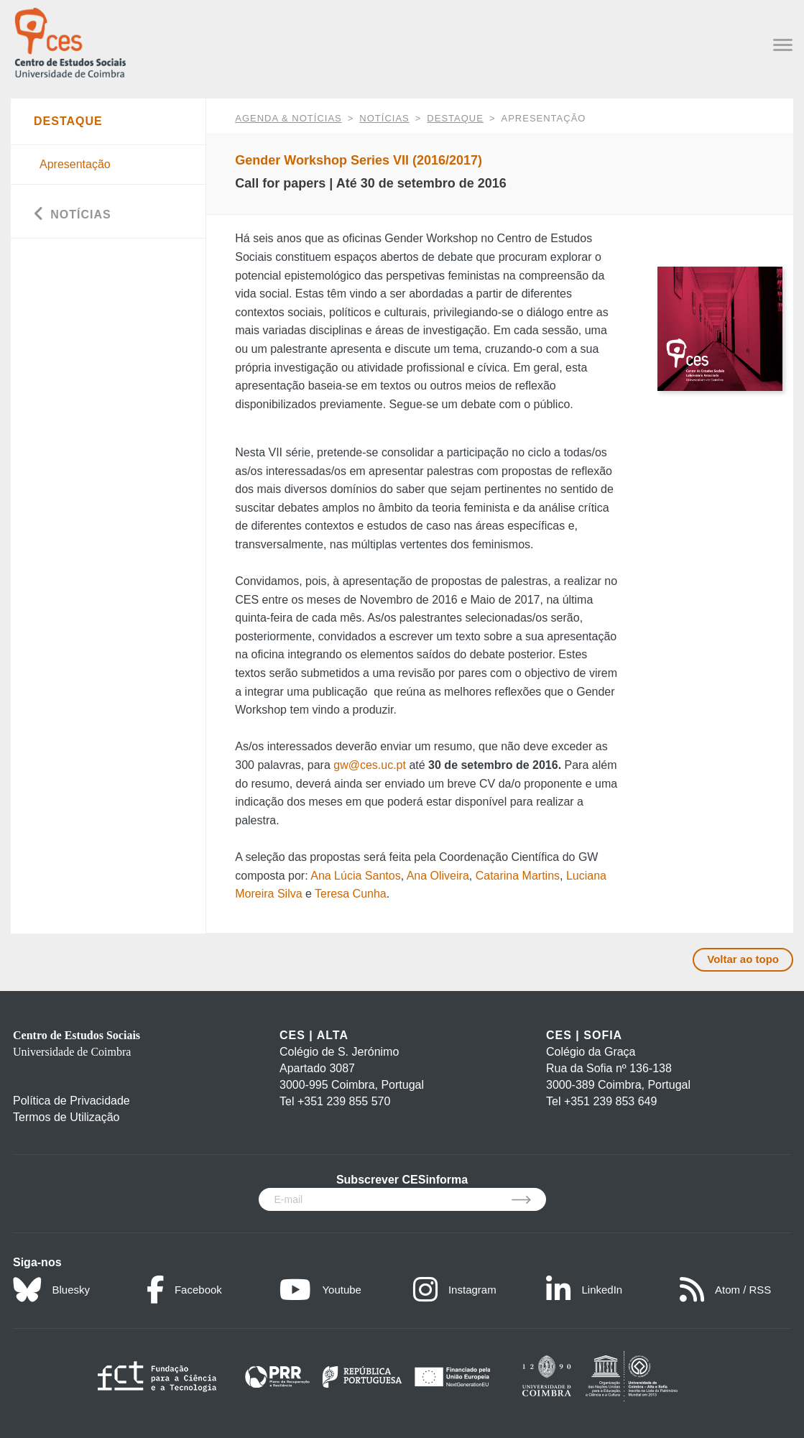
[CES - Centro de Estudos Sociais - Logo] (70, 41)
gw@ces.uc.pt (369, 765)
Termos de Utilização (66, 1117)
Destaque (455, 118)
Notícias (384, 118)
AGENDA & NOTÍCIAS (288, 118)
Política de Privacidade (71, 1100)
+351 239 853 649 (610, 1101)
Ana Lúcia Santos (355, 876)
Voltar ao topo (743, 959)
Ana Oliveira (438, 876)
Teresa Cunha (351, 894)
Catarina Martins (518, 876)
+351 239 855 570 (343, 1101)
